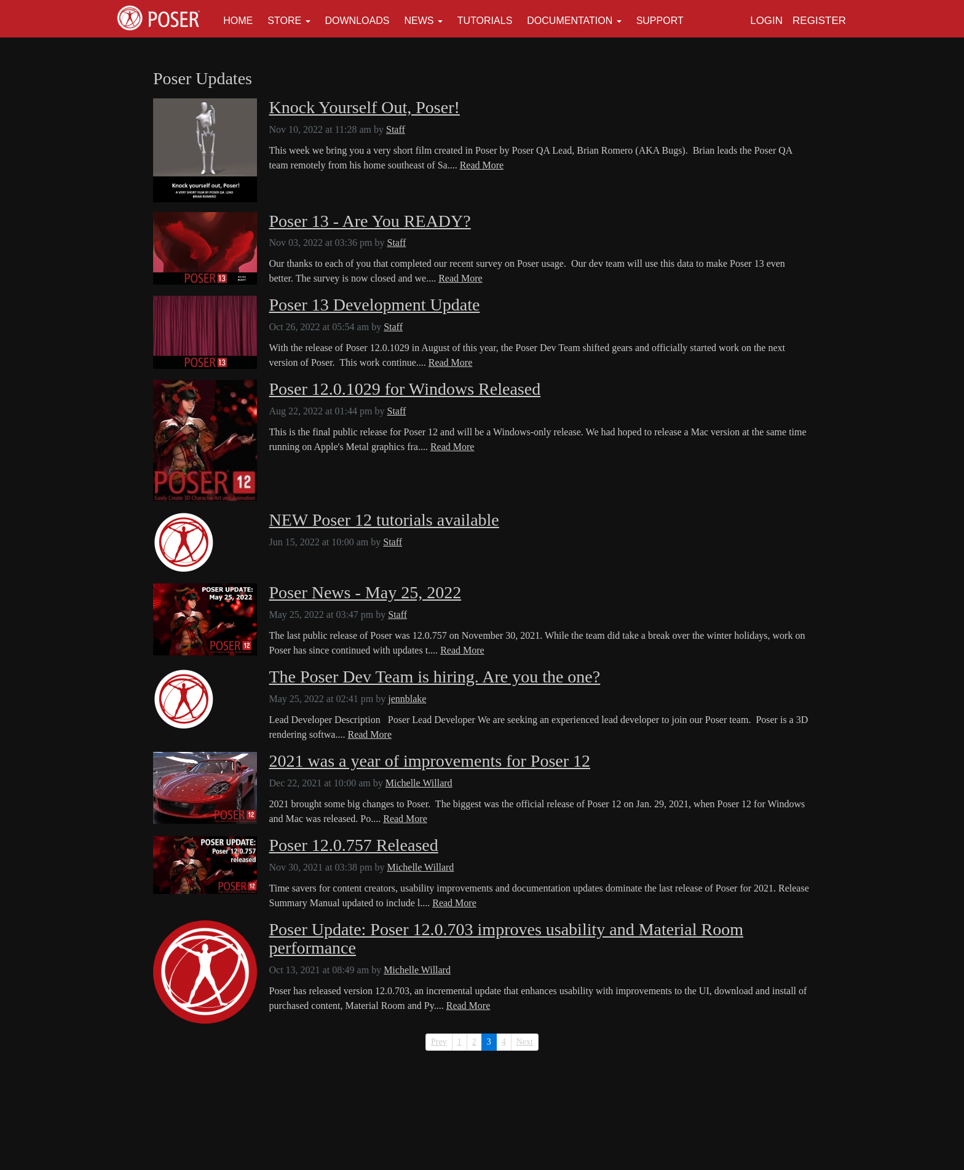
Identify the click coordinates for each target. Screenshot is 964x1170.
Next (524, 1041)
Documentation (569, 20)
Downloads (357, 20)
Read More (482, 165)
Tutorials (485, 20)
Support (660, 20)
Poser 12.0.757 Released (353, 845)
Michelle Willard (418, 783)
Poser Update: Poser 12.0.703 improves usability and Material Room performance (506, 939)
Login (766, 20)
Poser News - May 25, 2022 (365, 592)
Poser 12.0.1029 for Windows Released (405, 389)
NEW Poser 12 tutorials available (384, 520)
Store (284, 20)
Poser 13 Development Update (374, 305)
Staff (395, 129)
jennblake (407, 699)
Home (238, 20)
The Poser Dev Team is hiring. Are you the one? (435, 677)
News (418, 20)
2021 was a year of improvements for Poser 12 (430, 761)
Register (819, 20)
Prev (439, 1041)
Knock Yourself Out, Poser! (364, 107)
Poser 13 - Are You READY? (370, 221)
